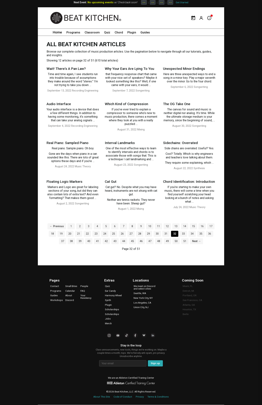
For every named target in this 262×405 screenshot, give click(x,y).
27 (131, 233)
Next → (196, 241)
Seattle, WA (140, 293)
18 (52, 233)
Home (57, 32)
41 (97, 241)
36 (209, 233)
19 (61, 233)
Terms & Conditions (158, 396)
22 (87, 233)
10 (149, 226)
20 (69, 233)
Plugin (137, 32)
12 (167, 226)
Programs (74, 32)
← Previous (57, 226)
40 (88, 241)
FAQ (82, 290)
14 (184, 226)
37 (62, 241)
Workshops (56, 300)
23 (96, 233)
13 (175, 226)
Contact (54, 286)
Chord (123, 32)
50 (176, 241)
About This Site (101, 396)
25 (113, 233)
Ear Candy (110, 290)
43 (115, 241)
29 (148, 233)
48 (158, 241)
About (68, 295)
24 (104, 233)
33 (183, 233)
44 (123, 241)
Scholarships (112, 309)
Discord (69, 300)
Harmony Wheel (113, 295)
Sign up (155, 363)
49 (167, 241)
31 (165, 233)
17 (210, 226)
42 (106, 241)
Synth (108, 300)
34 (192, 233)
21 (78, 233)
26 (122, 233)
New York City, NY (143, 297)
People (84, 286)
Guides (151, 32)
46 (141, 241)
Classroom (94, 32)
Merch (108, 323)
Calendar (70, 290)
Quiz (110, 32)
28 (139, 233)
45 (132, 241)
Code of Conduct (123, 396)
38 (71, 241)
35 (200, 233)
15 (193, 226)
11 (158, 226)
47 (149, 241)
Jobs (108, 318)
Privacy (140, 396)
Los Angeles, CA (142, 302)
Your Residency (85, 296)
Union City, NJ (141, 307)
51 (184, 241)
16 (202, 226)
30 (157, 233)
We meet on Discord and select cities (144, 287)
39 (80, 241)
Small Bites (71, 286)
